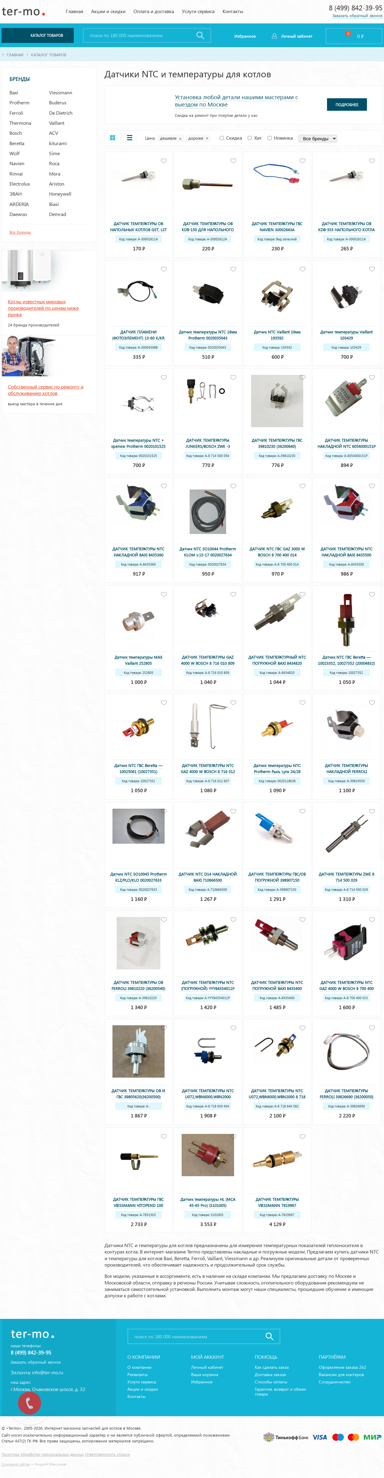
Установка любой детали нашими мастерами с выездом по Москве (236, 100)
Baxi (13, 92)
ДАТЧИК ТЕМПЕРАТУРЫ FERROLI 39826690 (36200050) (346, 1093)
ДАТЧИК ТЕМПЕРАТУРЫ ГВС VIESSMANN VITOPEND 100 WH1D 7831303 (138, 1205)
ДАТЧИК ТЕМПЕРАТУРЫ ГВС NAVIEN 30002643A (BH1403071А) (277, 229)
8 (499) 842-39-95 (355, 7)
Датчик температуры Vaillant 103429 (346, 334)
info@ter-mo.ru (47, 1372)
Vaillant (56, 123)
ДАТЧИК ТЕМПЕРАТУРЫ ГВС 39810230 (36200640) (277, 443)
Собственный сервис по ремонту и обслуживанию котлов (46, 389)
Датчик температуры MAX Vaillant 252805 (138, 660)
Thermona (20, 123)
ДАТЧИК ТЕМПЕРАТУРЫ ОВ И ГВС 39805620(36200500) (138, 1093)
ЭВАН (15, 193)
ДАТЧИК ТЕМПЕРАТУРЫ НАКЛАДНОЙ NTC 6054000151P (346, 443)
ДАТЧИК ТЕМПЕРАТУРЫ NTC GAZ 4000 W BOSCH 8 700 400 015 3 (346, 988)
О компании (139, 1367)
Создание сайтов (16, 1464)
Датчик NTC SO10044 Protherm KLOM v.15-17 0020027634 (208, 551)
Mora (54, 173)
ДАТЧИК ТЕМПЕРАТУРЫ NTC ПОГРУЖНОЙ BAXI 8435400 (277, 985)
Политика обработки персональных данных (43, 1454)
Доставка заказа (270, 1374)
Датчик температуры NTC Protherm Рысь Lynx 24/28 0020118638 (277, 771)
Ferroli (16, 113)
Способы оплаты (271, 1382)
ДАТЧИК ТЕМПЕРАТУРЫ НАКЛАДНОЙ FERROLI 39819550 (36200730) (346, 771)
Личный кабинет (296, 36)
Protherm (19, 102)
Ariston (56, 183)
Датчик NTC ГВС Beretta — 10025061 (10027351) (138, 768)
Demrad (57, 214)
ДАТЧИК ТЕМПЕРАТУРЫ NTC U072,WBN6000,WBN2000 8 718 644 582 (277, 1096)
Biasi (54, 204)
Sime (54, 153)
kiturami (58, 143)
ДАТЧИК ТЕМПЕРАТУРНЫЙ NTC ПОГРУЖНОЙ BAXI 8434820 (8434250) (277, 663)
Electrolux (19, 183)
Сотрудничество (334, 1382)
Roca (54, 163)
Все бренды (20, 232)
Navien (16, 163)
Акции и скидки (108, 11)
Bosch (15, 133)
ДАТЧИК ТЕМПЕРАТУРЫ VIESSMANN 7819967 (277, 1202)
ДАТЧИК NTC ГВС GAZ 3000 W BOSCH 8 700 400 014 (277, 551)
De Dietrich (61, 113)
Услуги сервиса (198, 11)
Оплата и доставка (153, 11)
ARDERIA (19, 204)
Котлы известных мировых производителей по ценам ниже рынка (43, 308)
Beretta (16, 143)
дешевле (168, 138)
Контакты (232, 11)
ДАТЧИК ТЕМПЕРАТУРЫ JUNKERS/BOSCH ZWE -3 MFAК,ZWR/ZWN (208, 446)
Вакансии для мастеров (341, 1374)
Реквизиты (137, 1374)
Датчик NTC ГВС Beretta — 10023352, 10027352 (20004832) (346, 660)
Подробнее (347, 104)
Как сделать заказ (272, 1367)
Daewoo (18, 214)
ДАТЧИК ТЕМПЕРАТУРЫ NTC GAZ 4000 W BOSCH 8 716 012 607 (208, 771)
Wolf (14, 153)
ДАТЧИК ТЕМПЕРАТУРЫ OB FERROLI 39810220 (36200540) (138, 985)
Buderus (57, 102)
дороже (195, 138)
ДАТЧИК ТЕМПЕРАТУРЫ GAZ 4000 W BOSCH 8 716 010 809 (207, 660)
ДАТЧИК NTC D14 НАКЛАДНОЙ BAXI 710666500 (208, 877)
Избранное (201, 1382)
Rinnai (16, 173)
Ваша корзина (204, 1374)
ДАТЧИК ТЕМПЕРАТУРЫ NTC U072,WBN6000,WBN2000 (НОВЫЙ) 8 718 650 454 (208, 1096)
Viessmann (60, 92)
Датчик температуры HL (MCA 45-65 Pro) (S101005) (207, 1202)
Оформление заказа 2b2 (342, 1367)
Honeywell (60, 193)
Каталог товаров (48, 54)
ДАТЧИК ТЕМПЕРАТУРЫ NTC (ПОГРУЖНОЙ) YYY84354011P (207, 985)
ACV (53, 133)
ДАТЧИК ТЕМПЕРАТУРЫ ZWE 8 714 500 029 (346, 877)
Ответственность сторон (107, 1454)
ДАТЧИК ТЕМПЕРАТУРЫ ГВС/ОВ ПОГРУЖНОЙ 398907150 (277, 877)
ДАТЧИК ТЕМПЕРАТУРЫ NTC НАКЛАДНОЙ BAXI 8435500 (346, 551)
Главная (74, 11)
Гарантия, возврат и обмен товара (280, 1391)
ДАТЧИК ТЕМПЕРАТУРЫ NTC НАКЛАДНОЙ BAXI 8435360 (138, 551)
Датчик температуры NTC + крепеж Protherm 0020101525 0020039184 (138, 446)
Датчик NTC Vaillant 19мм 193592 (277, 334)
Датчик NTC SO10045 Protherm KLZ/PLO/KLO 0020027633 (138, 877)
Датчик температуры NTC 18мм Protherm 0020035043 (208, 334)
